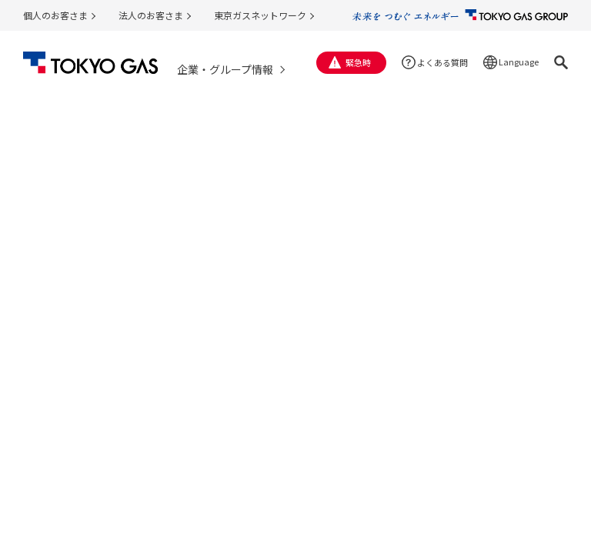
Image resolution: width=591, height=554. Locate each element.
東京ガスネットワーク (260, 15)
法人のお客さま (151, 15)
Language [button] (519, 61)
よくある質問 (442, 62)
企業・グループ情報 (225, 69)
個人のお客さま (55, 15)
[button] (561, 62)
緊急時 (358, 62)
